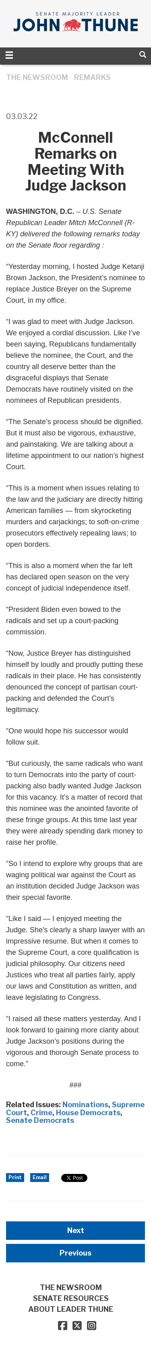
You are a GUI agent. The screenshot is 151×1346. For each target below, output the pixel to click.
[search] (142, 54)
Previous (75, 1253)
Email (40, 1177)
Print (15, 1177)
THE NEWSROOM (37, 77)
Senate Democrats (40, 1120)
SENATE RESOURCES (71, 1298)
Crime (41, 1112)
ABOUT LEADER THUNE (70, 1309)
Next (75, 1230)
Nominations (85, 1104)
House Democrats (88, 1112)
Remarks (92, 77)
